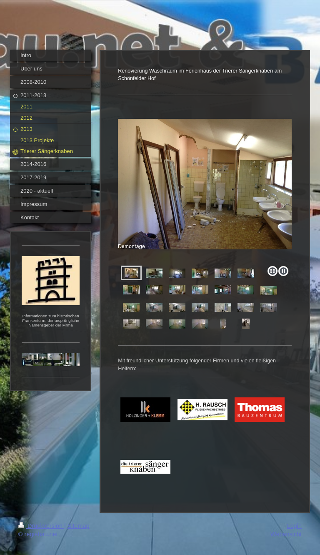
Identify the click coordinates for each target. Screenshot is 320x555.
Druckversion (41, 525)
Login (294, 525)
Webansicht (286, 534)
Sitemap (79, 525)
